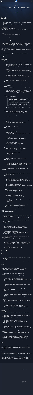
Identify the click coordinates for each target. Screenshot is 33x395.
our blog (9, 27)
